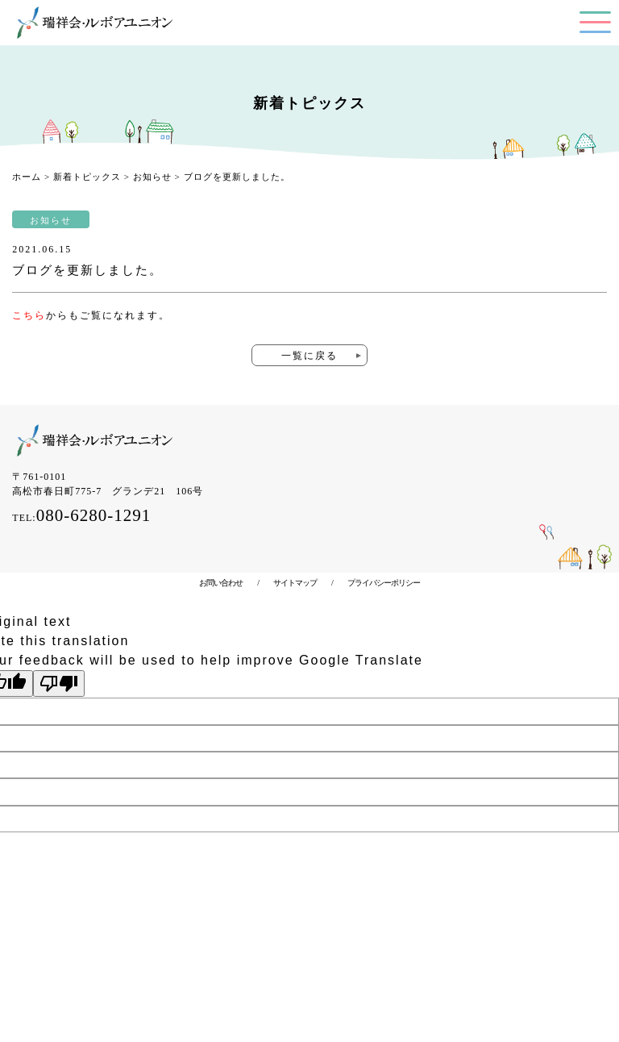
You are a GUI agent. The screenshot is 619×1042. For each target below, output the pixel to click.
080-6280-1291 (94, 515)
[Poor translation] (59, 683)
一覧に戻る (309, 355)
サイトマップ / (296, 582)
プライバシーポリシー (376, 582)
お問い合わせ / (229, 582)
